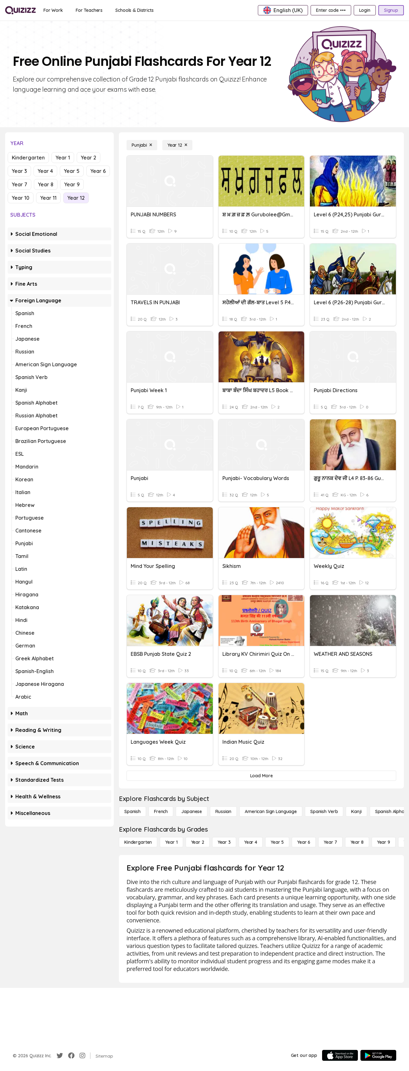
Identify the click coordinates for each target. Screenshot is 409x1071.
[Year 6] (304, 842)
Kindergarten (28, 157)
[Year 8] (357, 842)
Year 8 (45, 184)
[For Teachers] (89, 10)
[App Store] (340, 1055)
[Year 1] (171, 842)
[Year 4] (251, 842)
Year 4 (45, 171)
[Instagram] (82, 1056)
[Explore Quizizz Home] (20, 10)
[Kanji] (356, 811)
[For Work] (53, 10)
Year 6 (98, 171)
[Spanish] (132, 811)
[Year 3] (224, 842)
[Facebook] (71, 1056)
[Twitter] (60, 1056)
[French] (161, 811)
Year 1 (63, 157)
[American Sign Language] (270, 811)
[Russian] (223, 811)
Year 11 (48, 198)
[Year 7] (330, 842)
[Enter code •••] (331, 10)
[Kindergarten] (138, 842)
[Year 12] (177, 145)
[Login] (365, 10)
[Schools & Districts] (134, 10)
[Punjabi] (142, 145)
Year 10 (20, 198)
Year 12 (76, 198)
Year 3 (19, 171)
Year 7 (19, 184)
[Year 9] (384, 842)
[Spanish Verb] (324, 811)
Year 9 (72, 184)
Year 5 (72, 171)
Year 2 (88, 157)
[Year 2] (198, 842)
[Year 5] (277, 842)
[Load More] (261, 776)
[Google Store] (378, 1055)
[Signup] (391, 10)
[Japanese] (191, 811)
